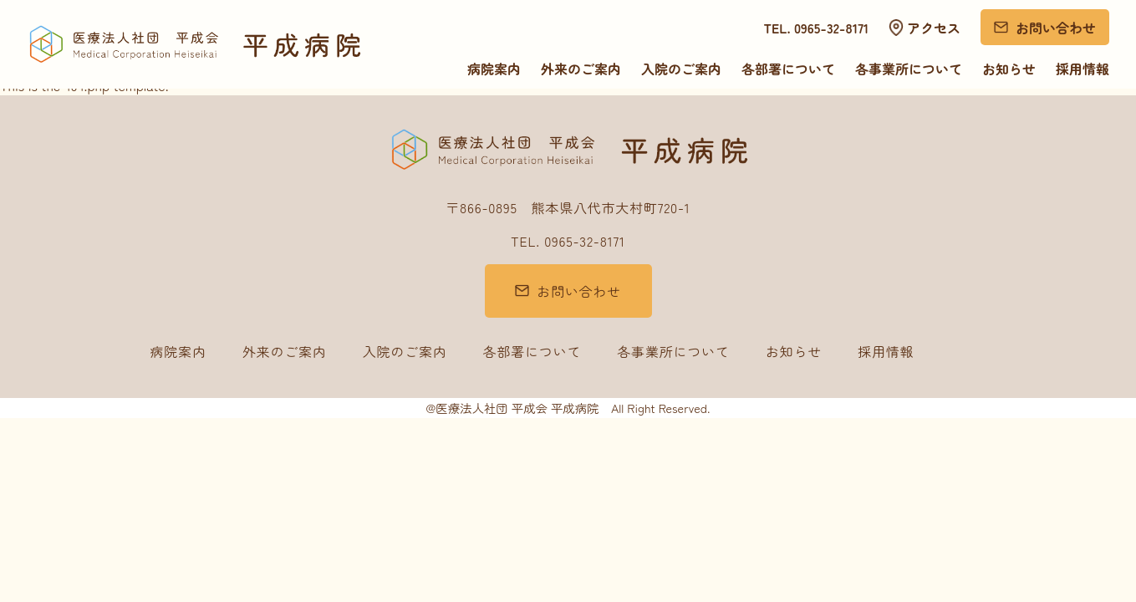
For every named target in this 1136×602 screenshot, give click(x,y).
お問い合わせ (1056, 28)
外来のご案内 (581, 69)
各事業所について (908, 69)
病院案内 (494, 69)
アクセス (933, 28)
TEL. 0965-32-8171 (816, 28)
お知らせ (1009, 69)
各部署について (788, 69)
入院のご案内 (681, 69)
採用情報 (1082, 69)
